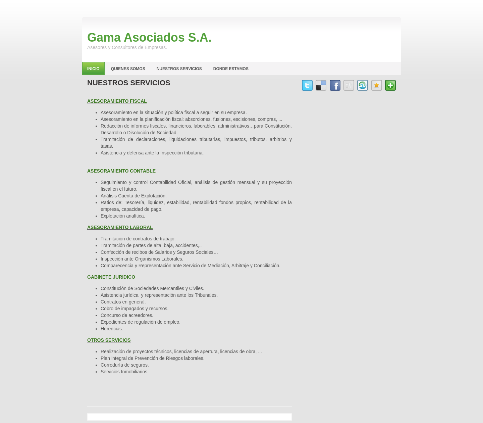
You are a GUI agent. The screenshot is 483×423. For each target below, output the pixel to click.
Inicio (93, 68)
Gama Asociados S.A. (149, 37)
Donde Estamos (231, 68)
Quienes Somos (128, 68)
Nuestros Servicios (179, 68)
